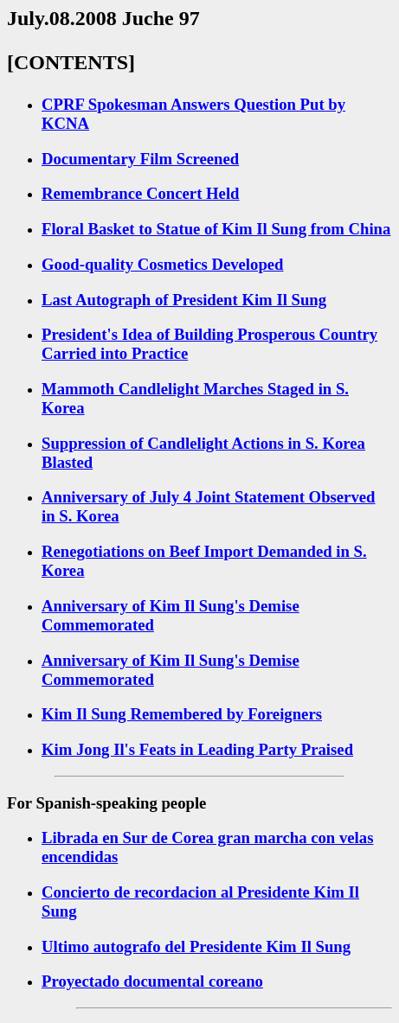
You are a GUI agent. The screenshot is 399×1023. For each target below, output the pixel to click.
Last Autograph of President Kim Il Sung (184, 300)
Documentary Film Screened (140, 159)
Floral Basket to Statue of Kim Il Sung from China (216, 229)
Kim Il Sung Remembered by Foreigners (182, 714)
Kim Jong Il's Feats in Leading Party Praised (197, 749)
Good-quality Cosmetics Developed (163, 264)
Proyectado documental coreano (152, 981)
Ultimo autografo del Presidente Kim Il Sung (196, 946)
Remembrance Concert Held (141, 193)
